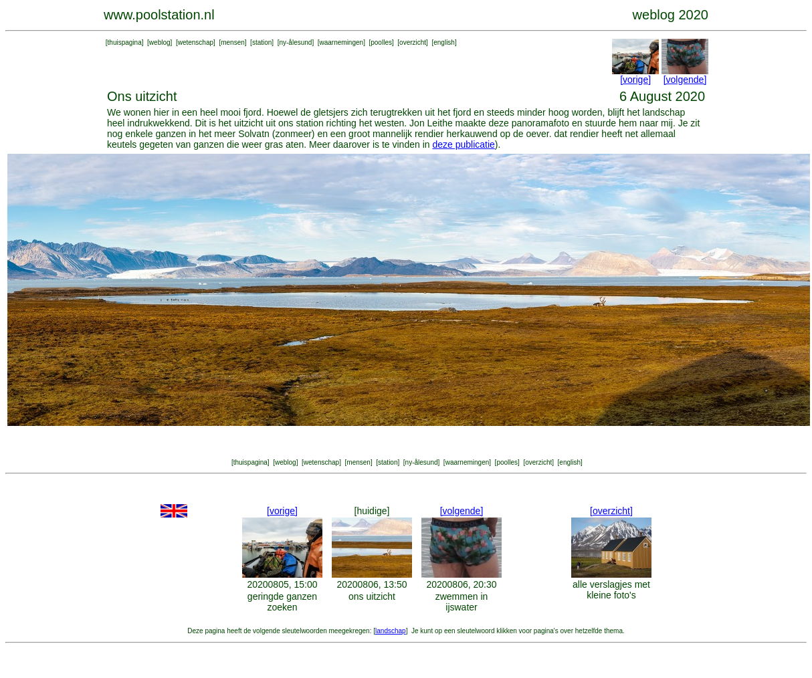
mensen (233, 42)
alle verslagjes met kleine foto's (611, 589)
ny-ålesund (295, 42)
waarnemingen (342, 42)
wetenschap (195, 42)
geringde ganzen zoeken (282, 601)
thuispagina (125, 42)
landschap (390, 631)
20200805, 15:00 (282, 584)
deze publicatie (463, 144)
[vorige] (635, 79)
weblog (160, 42)
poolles (381, 42)
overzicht (412, 42)
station (262, 42)
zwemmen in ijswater (461, 601)
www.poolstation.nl (159, 14)
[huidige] (372, 510)
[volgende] (685, 79)
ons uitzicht (371, 596)
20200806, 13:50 (371, 584)
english (444, 42)
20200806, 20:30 (461, 584)
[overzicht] (611, 510)
